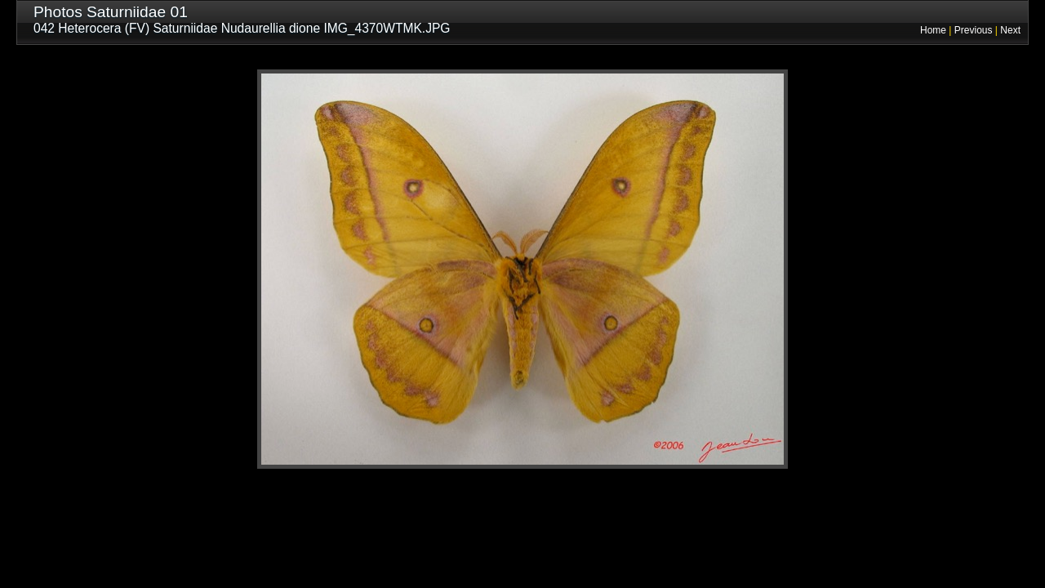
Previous (973, 30)
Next (1010, 30)
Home (933, 30)
